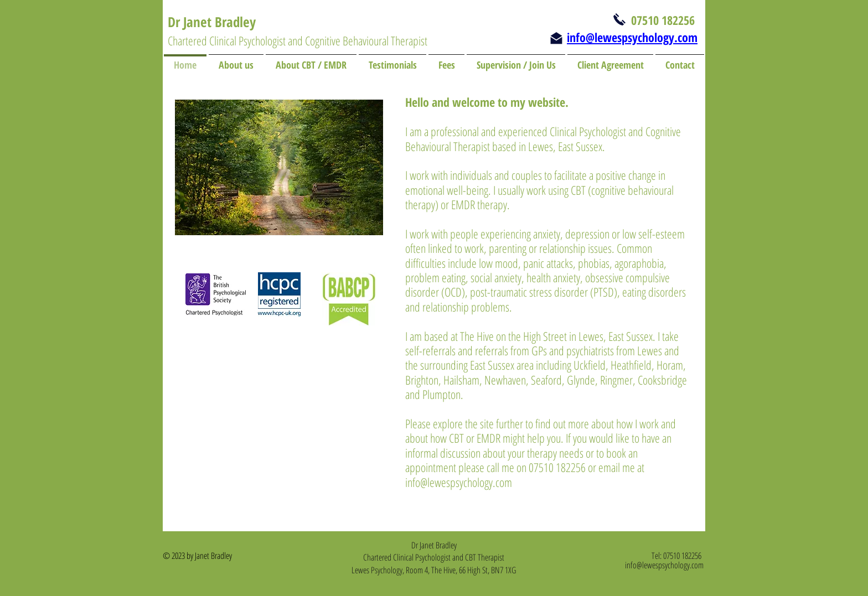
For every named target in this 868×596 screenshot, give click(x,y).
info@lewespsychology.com (458, 482)
